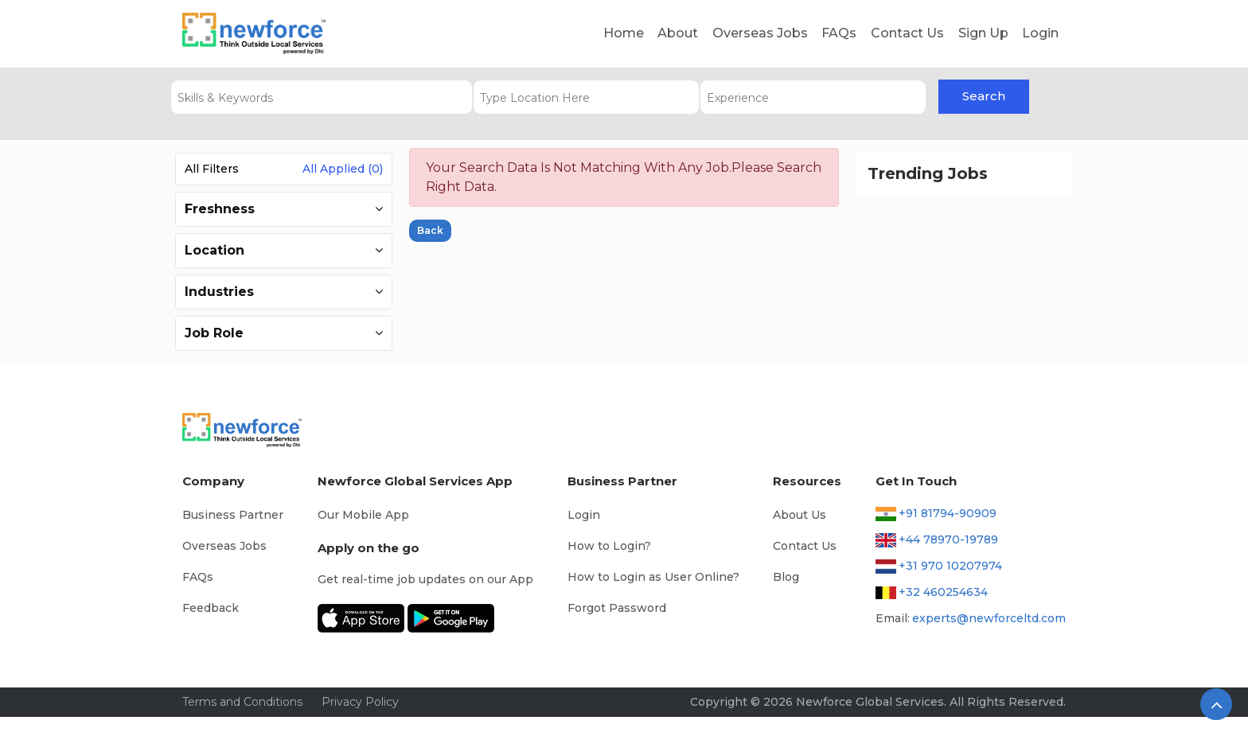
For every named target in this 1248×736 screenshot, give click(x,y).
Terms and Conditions (242, 702)
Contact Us (907, 33)
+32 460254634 (943, 592)
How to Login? (609, 546)
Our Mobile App (363, 515)
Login (1040, 33)
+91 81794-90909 (947, 513)
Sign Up (983, 33)
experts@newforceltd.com (989, 618)
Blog (786, 577)
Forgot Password (616, 608)
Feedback (210, 608)
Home (623, 33)
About (677, 33)
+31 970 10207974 (950, 566)
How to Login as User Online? (653, 577)
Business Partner (232, 515)
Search (983, 95)
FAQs (838, 33)
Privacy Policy (360, 702)
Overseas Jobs (760, 33)
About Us (799, 515)
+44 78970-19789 (948, 539)
